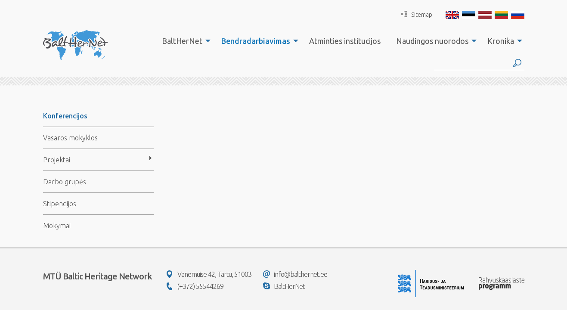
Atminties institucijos (345, 41)
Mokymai (57, 225)
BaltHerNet (182, 41)
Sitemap (416, 14)
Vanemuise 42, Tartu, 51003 (209, 274)
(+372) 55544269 (195, 286)
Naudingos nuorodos (432, 41)
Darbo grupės (64, 182)
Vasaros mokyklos (70, 138)
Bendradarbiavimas (255, 41)
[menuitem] (184, 41)
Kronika (500, 41)
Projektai (56, 160)
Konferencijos (65, 116)
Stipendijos (59, 204)
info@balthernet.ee (295, 274)
